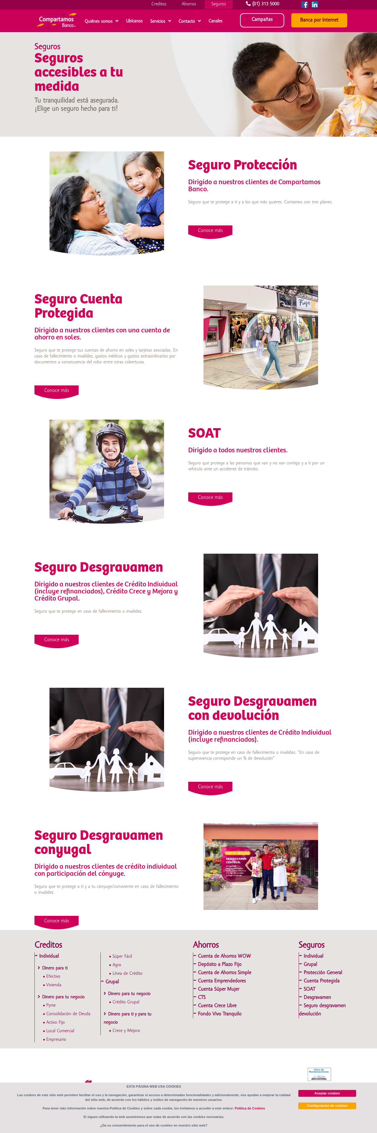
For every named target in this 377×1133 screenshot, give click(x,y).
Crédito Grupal (126, 1002)
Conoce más (210, 230)
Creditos (158, 4)
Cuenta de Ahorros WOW (224, 956)
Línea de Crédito (128, 973)
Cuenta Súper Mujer (218, 989)
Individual (49, 956)
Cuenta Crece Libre (217, 1005)
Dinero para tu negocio (63, 997)
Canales (215, 21)
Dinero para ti (54, 968)
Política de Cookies (250, 1108)
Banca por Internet (319, 20)
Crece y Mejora (126, 1030)
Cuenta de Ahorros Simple (224, 972)
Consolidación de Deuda (68, 1014)
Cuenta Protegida (322, 981)
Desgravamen (317, 997)
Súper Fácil (122, 956)
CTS (202, 997)
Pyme (51, 1005)
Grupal (112, 981)
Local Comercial (60, 1031)
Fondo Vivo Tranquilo (220, 1014)
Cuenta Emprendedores (222, 981)
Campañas (262, 19)
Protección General (323, 972)
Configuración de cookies (327, 1105)
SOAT (309, 989)
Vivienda (53, 985)
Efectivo (53, 976)
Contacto (186, 21)
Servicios (157, 21)
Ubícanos (134, 21)
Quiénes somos (99, 21)
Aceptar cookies (327, 1093)
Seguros (218, 4)
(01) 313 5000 (263, 4)
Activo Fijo (55, 1022)
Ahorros (189, 4)
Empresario (56, 1039)
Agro (117, 965)
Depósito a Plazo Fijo (220, 964)
